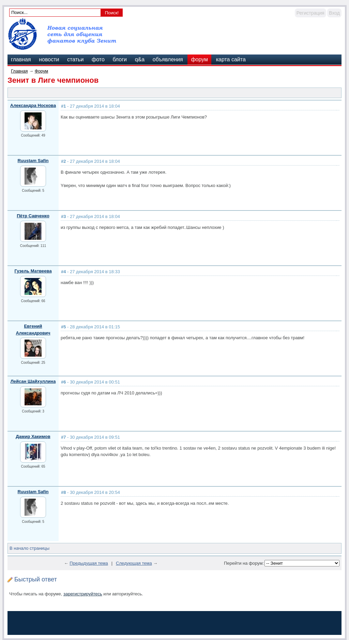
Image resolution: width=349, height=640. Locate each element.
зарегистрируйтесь (82, 593)
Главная (19, 71)
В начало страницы (29, 548)
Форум (41, 71)
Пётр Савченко (33, 215)
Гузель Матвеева (32, 271)
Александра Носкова (33, 105)
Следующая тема (134, 563)
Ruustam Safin (32, 160)
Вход (334, 13)
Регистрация (310, 13)
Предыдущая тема (89, 563)
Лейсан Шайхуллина (33, 381)
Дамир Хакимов (33, 436)
